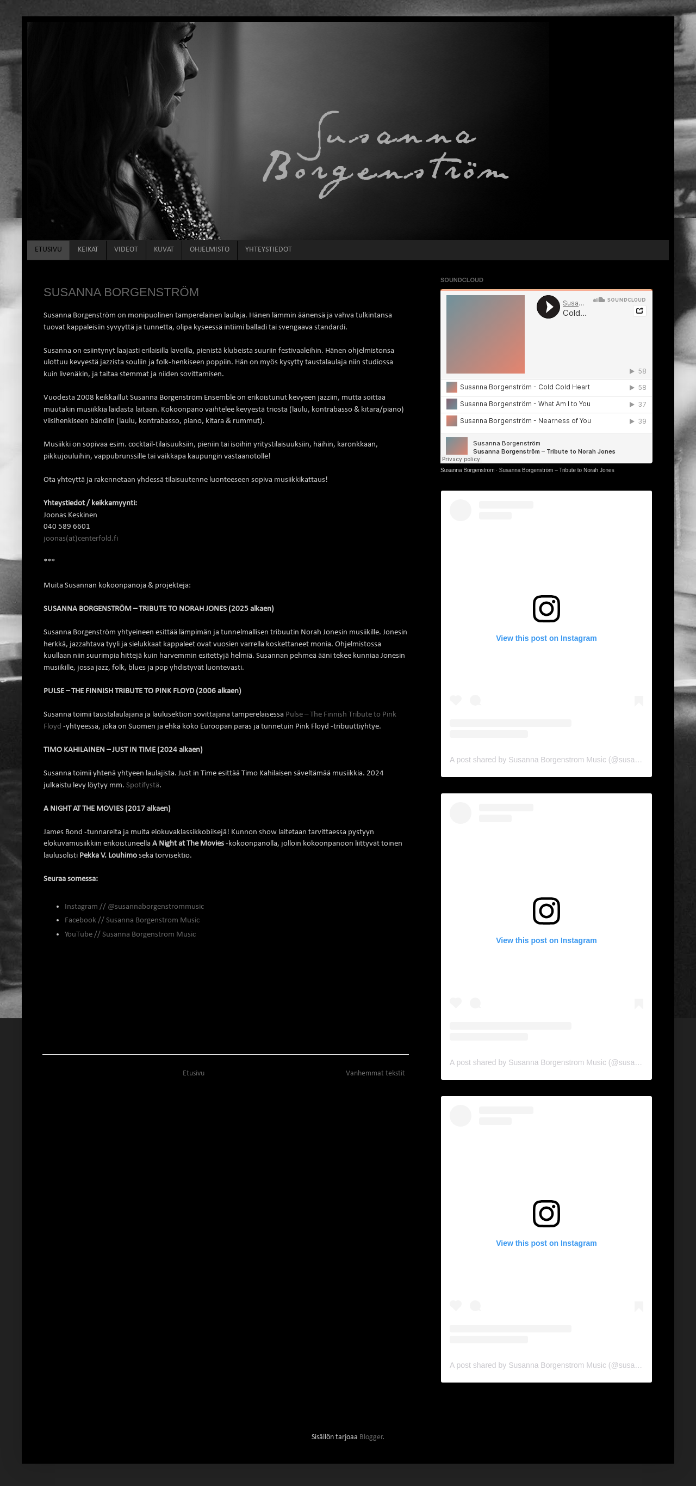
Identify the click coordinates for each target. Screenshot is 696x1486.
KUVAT (164, 250)
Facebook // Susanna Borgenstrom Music (132, 920)
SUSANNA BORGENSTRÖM (121, 292)
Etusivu (193, 1073)
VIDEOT (126, 250)
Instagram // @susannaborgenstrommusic (134, 906)
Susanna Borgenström (467, 470)
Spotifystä (142, 785)
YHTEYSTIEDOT (268, 250)
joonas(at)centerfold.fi (81, 538)
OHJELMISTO (209, 250)
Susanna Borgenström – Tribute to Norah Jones (556, 470)
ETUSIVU (48, 250)
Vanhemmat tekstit (375, 1073)
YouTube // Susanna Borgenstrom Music (130, 934)
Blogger (371, 1437)
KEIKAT (88, 250)
